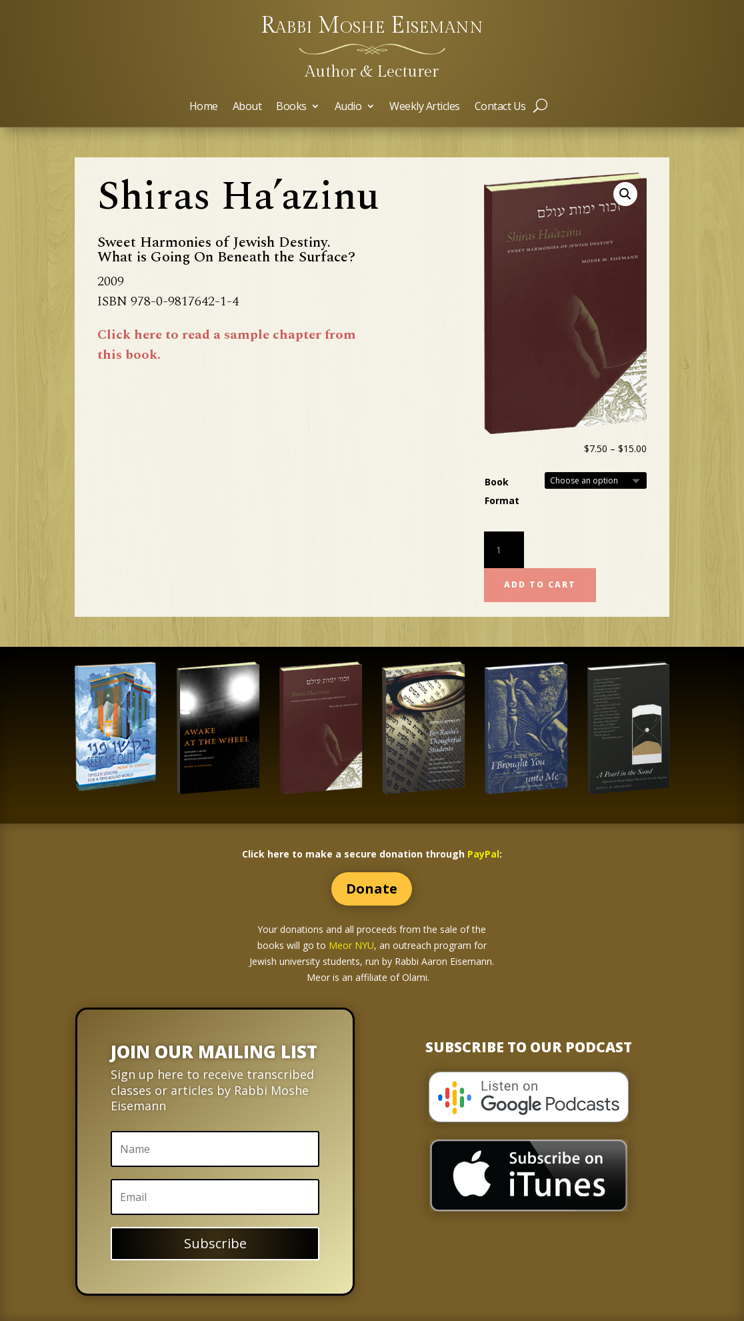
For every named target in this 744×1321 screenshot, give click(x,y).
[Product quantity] (504, 550)
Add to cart (540, 584)
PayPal (483, 854)
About (247, 107)
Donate (371, 889)
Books (291, 107)
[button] (625, 194)
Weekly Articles (424, 107)
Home (203, 107)
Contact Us (500, 107)
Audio (348, 107)
